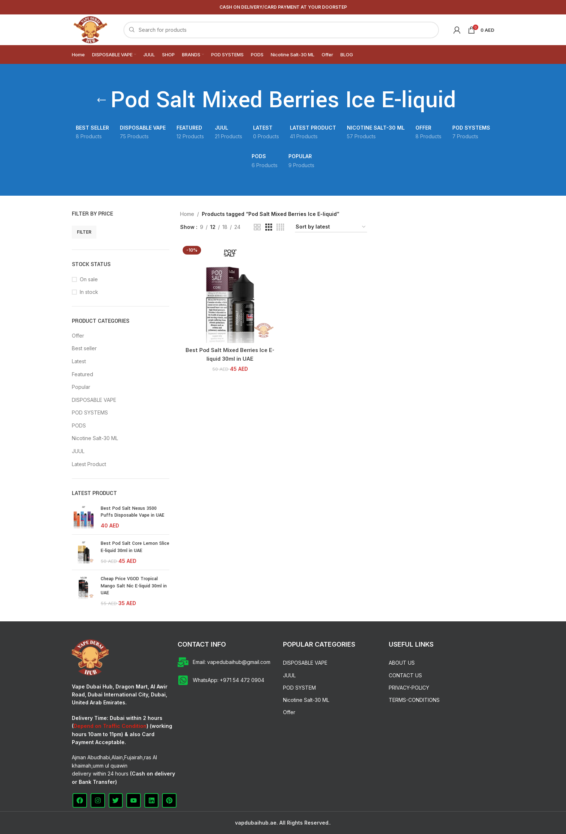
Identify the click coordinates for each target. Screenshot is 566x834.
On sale (89, 279)
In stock (89, 292)
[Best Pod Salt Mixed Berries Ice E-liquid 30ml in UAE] (230, 293)
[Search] (281, 30)
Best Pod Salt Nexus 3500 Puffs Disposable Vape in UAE (132, 512)
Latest (79, 361)
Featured (82, 374)
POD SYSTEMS (90, 412)
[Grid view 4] (280, 227)
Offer (78, 336)
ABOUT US (402, 663)
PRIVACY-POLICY (409, 688)
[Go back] (101, 100)
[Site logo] (90, 29)
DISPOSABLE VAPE (94, 400)
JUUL (78, 451)
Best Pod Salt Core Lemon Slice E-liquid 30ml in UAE (135, 547)
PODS (79, 425)
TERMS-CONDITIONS (414, 700)
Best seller (84, 348)
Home (187, 214)
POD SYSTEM (299, 688)
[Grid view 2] (257, 227)
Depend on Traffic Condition (110, 726)
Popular (81, 387)
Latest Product (89, 464)
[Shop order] (331, 227)
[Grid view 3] (268, 227)
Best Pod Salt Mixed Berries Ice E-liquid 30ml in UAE (230, 354)
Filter (84, 232)
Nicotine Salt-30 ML (95, 438)
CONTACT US (405, 675)
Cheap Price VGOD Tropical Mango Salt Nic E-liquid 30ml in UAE (134, 585)
